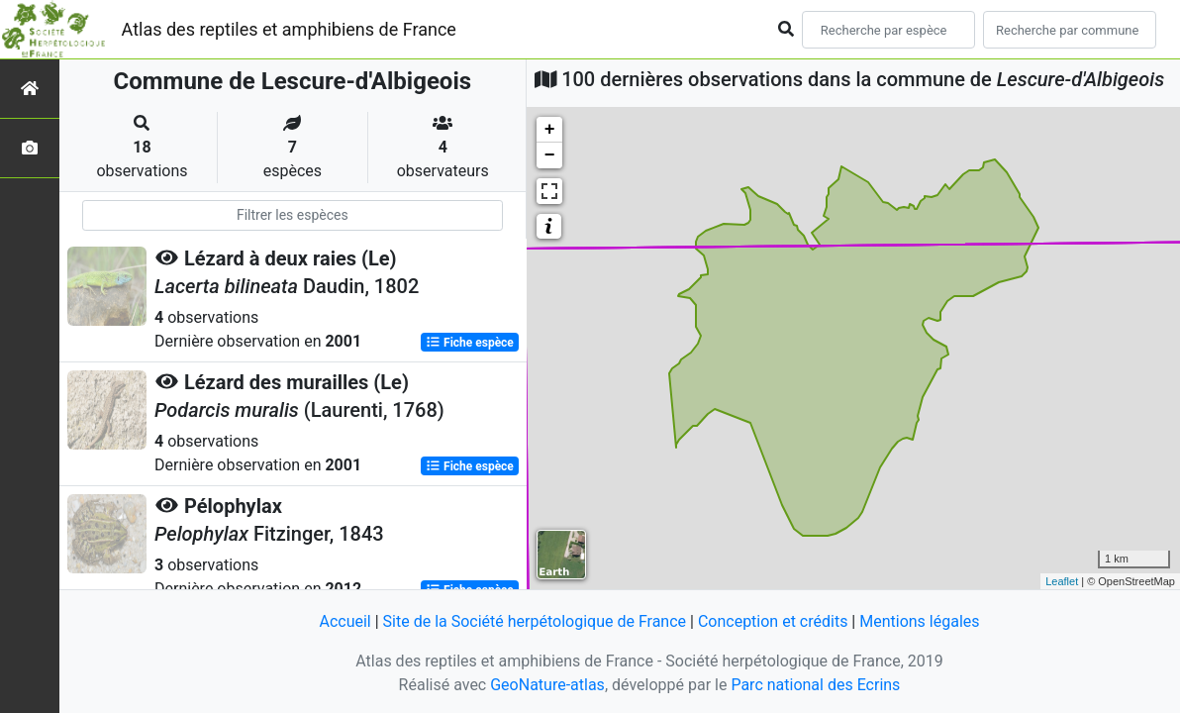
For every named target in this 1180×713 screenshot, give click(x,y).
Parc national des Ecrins (815, 684)
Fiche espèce (470, 343)
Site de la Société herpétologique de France (534, 621)
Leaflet (1061, 581)
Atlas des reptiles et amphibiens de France (289, 29)
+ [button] (549, 130)
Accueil (344, 621)
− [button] (549, 155)
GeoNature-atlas (547, 684)
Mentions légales (919, 621)
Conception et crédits (773, 621)
